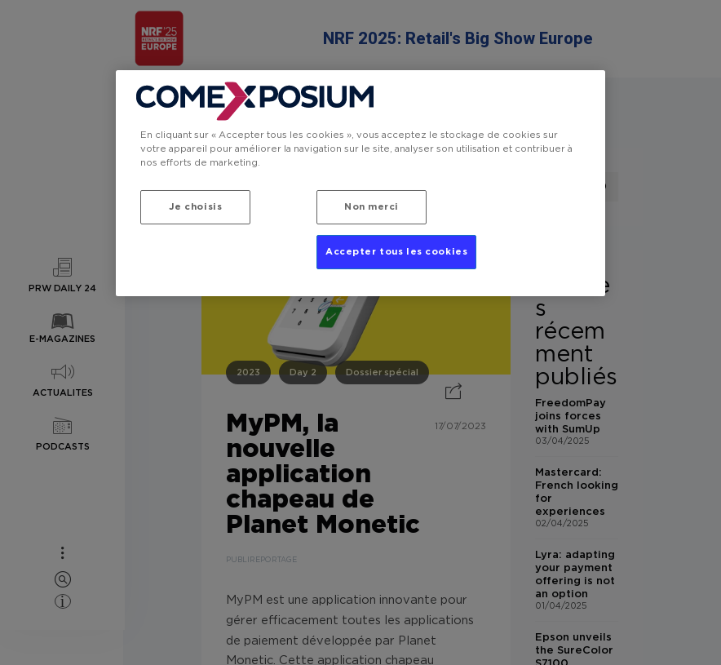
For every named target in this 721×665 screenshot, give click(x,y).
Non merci (371, 206)
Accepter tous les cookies (396, 251)
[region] (360, 183)
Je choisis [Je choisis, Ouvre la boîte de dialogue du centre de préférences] (196, 206)
